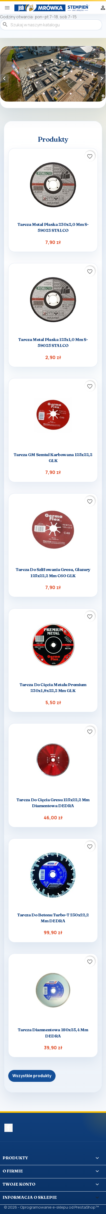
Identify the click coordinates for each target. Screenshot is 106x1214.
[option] (53, 74)
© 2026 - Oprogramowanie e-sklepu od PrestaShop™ (51, 1207)
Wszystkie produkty (31, 1075)
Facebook (8, 1128)
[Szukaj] (51, 24)
